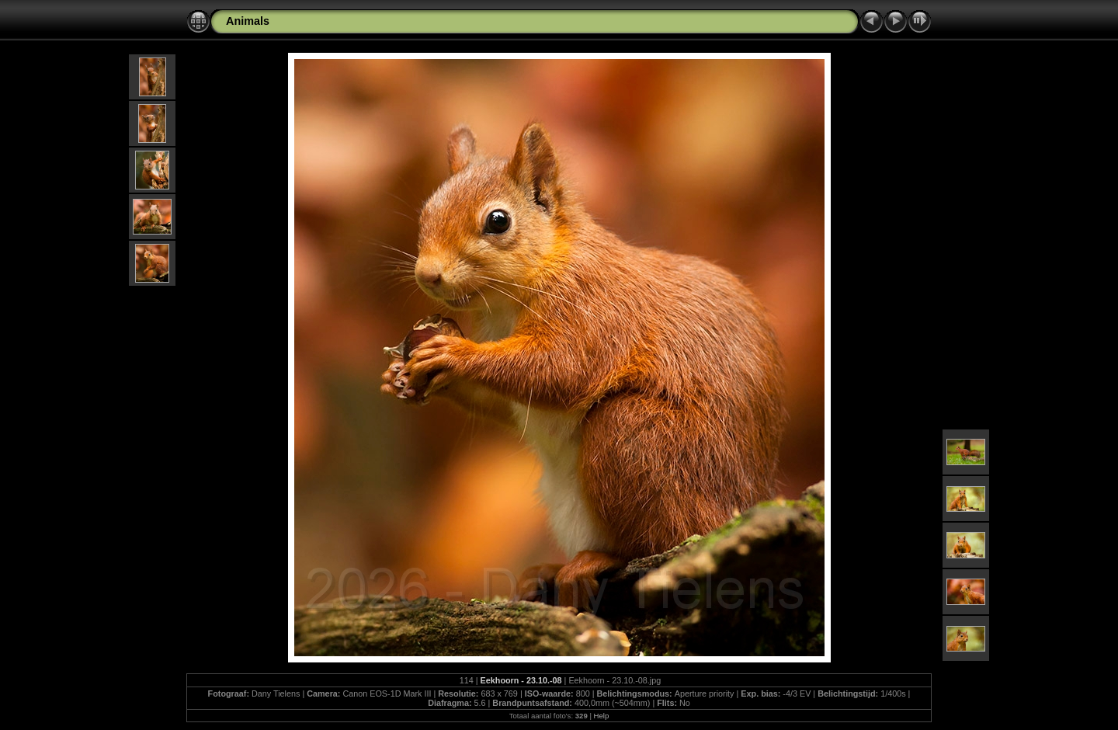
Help (601, 715)
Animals (247, 21)
